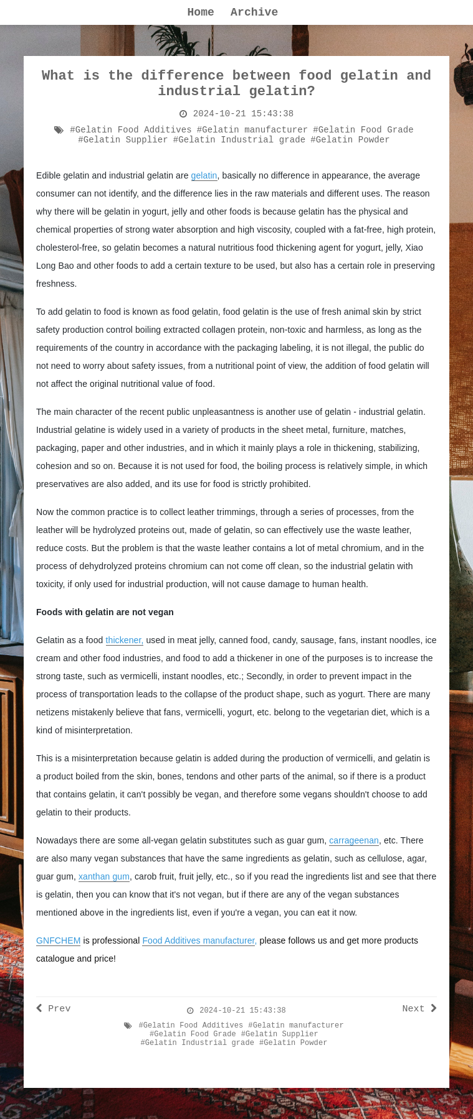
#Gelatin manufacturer (252, 130)
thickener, (125, 640)
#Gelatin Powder (350, 140)
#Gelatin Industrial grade (239, 140)
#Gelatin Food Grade (363, 130)
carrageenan (354, 840)
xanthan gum (104, 876)
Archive (254, 12)
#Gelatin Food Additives (131, 130)
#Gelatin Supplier (123, 140)
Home (200, 12)
